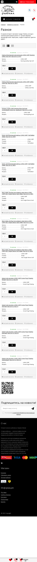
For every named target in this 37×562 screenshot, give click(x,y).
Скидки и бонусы (6, 495)
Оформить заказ (6, 475)
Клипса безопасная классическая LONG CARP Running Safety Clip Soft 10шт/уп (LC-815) (18, 55)
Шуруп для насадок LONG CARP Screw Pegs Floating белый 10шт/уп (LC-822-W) (17, 279)
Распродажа (4, 499)
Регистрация (30, 2)
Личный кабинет (6, 477)
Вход (23, 2)
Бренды (3, 502)
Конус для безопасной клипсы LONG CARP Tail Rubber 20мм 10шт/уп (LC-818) (18, 136)
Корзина (3, 473)
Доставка (3, 492)
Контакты (3, 497)
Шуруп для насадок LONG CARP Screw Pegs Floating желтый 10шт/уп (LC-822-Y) (17, 305)
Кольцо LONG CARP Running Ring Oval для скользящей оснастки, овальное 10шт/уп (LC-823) (17, 109)
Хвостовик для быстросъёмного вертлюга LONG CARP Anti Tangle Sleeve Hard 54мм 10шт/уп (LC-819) (17, 221)
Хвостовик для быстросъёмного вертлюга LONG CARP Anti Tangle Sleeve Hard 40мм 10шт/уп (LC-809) (17, 193)
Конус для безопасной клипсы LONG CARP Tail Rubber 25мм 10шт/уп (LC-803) (18, 164)
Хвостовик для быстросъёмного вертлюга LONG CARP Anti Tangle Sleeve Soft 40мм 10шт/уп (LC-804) (17, 250)
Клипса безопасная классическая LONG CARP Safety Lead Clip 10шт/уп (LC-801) (18, 82)
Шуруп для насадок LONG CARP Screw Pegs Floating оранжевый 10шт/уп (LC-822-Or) (17, 359)
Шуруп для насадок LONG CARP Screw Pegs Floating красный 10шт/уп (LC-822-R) (17, 332)
